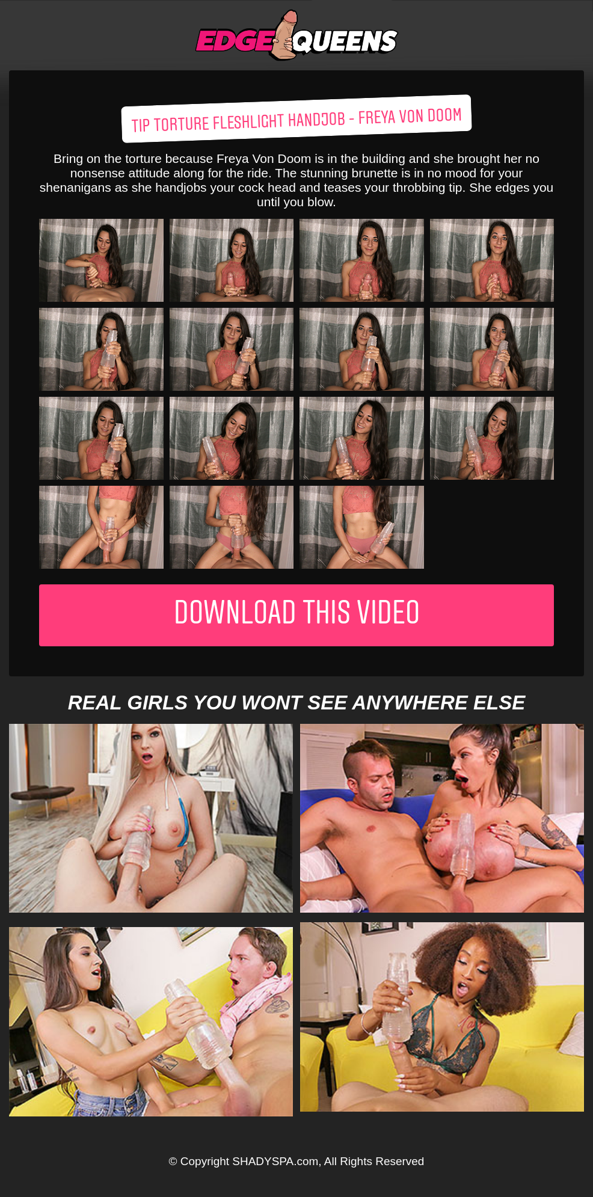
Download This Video (297, 615)
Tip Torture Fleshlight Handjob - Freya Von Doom (296, 121)
